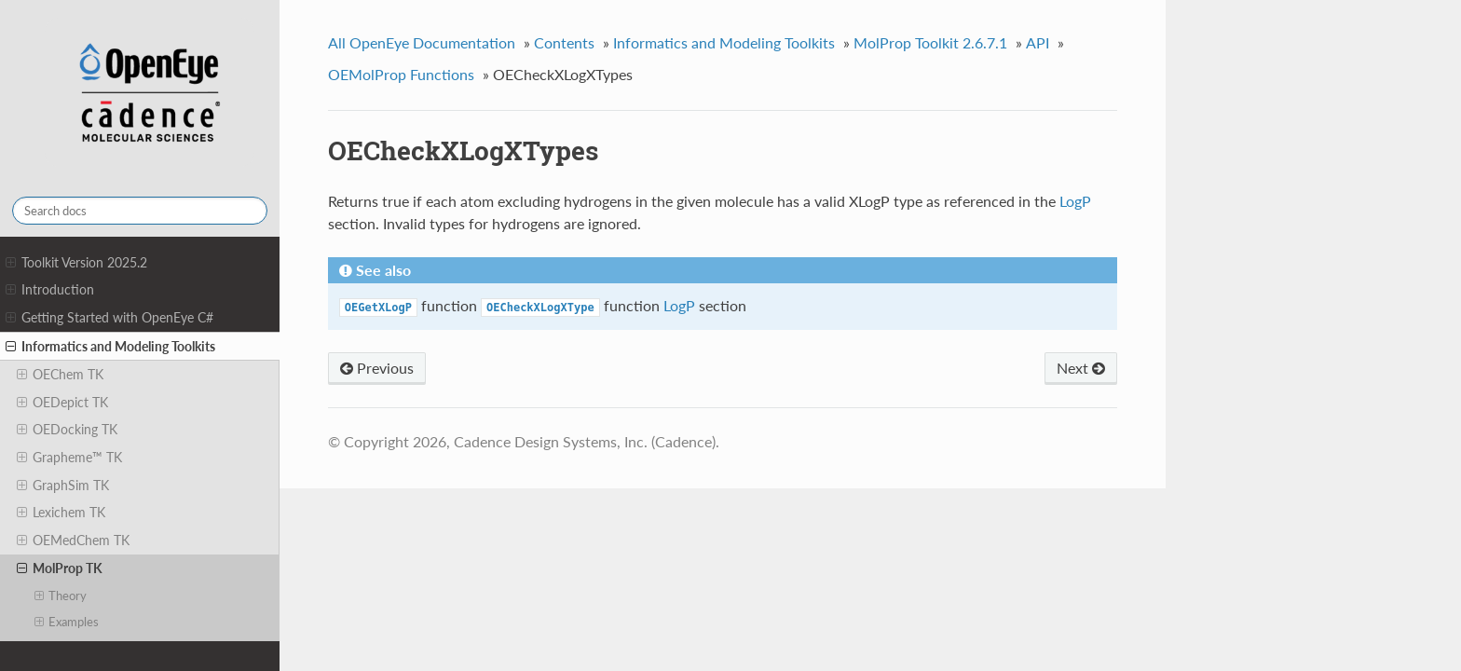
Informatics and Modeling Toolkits (110, 346)
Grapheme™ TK (69, 457)
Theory (61, 595)
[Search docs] (139, 211)
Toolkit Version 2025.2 (76, 262)
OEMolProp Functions (401, 74)
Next (1081, 368)
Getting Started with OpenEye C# (109, 317)
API (1037, 42)
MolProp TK (59, 568)
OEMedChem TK (73, 540)
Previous (377, 368)
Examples (67, 621)
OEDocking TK (67, 429)
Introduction (50, 289)
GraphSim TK (63, 485)
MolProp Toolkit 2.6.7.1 (930, 42)
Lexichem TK (61, 512)
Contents (564, 42)
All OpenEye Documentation (421, 42)
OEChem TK (60, 374)
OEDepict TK (62, 402)
